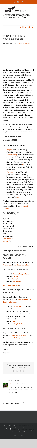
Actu (18, 43)
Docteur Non (16, 281)
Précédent (22, 27)
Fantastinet (16, 279)
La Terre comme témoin (17, 335)
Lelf (10, 384)
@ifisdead (6, 208)
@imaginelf (24, 206)
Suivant (30, 27)
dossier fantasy (11, 155)
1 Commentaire (25, 43)
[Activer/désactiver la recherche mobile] (29, 7)
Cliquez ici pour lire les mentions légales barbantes (18, 428)
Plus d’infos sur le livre (21, 265)
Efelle (13, 321)
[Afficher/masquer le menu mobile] (33, 7)
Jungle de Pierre (19, 324)
